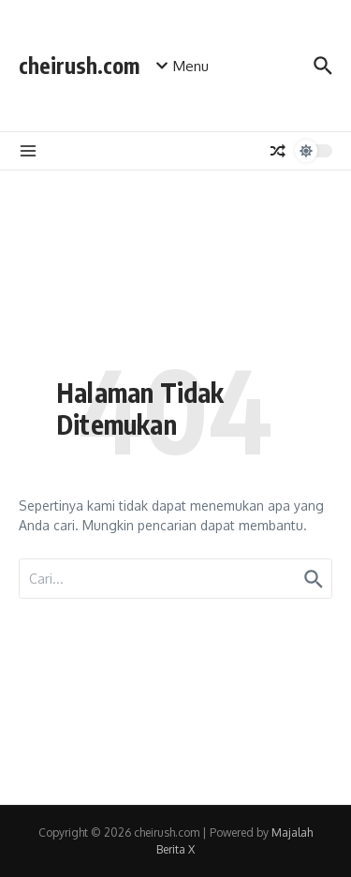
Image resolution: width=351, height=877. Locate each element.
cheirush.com (79, 65)
